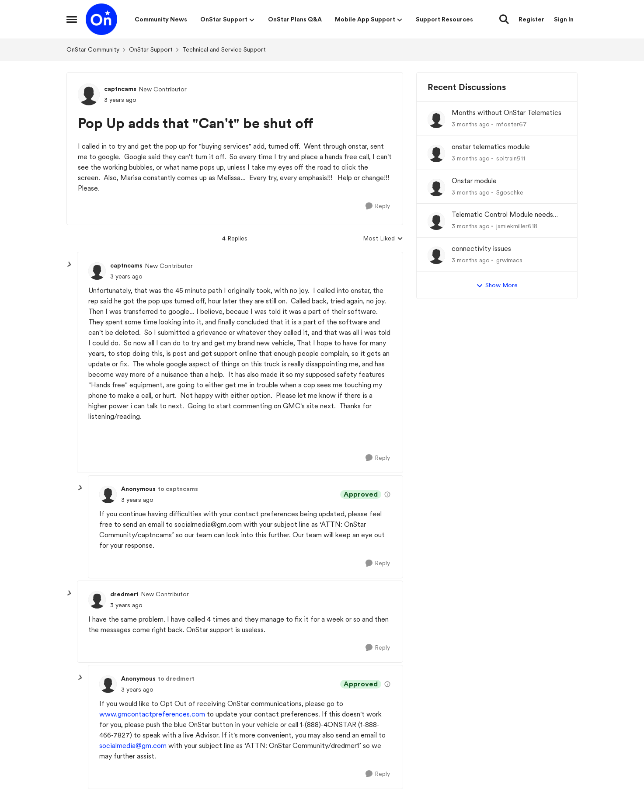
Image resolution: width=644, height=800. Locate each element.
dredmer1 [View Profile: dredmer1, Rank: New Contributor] (124, 594)
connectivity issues (481, 248)
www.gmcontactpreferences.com (152, 714)
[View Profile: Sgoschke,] (436, 187)
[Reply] (378, 206)
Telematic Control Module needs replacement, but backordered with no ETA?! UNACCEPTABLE (506, 214)
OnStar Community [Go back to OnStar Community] (92, 49)
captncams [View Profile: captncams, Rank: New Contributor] (120, 88)
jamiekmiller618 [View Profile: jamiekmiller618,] (516, 226)
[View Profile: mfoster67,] (436, 119)
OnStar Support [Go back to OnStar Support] (151, 49)
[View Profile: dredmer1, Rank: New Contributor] (97, 600)
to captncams (178, 488)
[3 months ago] (471, 124)
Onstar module (474, 181)
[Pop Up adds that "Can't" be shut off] (126, 276)
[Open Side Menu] (71, 19)
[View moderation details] (387, 494)
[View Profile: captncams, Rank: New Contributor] (89, 94)
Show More (497, 285)
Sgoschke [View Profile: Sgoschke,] (509, 191)
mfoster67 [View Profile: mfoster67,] (511, 124)
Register (531, 19)
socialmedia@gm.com (133, 745)
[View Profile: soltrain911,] (436, 153)
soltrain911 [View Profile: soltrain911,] (510, 158)
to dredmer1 (176, 678)
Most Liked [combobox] (383, 239)
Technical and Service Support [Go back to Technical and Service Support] (224, 49)
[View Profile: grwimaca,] (436, 255)
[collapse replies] (69, 264)
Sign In (564, 19)
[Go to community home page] (101, 19)
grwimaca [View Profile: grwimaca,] (509, 260)
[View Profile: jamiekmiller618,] (436, 221)
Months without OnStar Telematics (506, 112)
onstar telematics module (491, 147)
